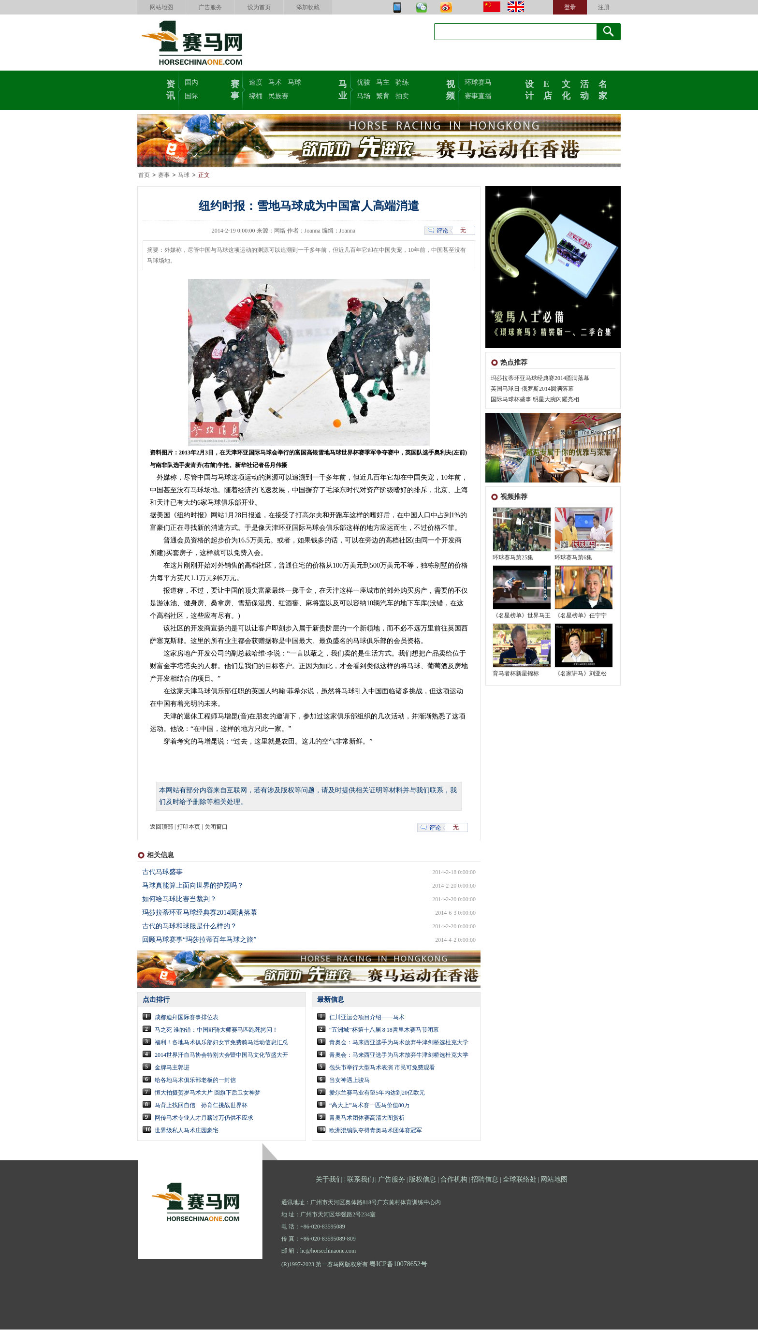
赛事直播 (478, 96)
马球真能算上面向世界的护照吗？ (193, 886)
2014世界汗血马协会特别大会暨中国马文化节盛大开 (221, 1055)
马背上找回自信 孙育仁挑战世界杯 (201, 1105)
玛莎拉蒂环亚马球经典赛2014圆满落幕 (540, 378)
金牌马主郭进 (172, 1068)
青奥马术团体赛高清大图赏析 (367, 1118)
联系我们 (360, 1180)
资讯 (170, 89)
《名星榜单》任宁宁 (580, 616)
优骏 (363, 82)
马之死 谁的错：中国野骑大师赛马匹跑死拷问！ (216, 1030)
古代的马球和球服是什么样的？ (189, 926)
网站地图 (161, 7)
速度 (255, 82)
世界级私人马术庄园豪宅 (187, 1130)
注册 (604, 7)
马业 (342, 89)
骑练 (402, 82)
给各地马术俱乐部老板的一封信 (195, 1080)
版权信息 (422, 1180)
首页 (144, 175)
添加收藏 (308, 7)
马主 (383, 82)
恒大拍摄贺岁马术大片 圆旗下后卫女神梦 (208, 1093)
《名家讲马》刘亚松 (580, 674)
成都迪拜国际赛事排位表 (187, 1017)
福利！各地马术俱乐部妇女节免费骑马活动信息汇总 (221, 1042)
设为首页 (259, 7)
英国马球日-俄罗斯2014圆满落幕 (532, 389)
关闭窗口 (216, 827)
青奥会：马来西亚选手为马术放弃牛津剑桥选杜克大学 (398, 1042)
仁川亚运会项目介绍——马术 (367, 1017)
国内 (191, 82)
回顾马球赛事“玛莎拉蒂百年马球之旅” (199, 940)
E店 (547, 89)
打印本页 (188, 827)
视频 (450, 89)
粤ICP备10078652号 (398, 1264)
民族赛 (278, 96)
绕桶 (255, 96)
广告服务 (210, 7)
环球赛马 (478, 82)
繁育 (383, 96)
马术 (275, 82)
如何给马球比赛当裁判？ (179, 899)
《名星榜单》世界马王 (522, 616)
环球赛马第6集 (573, 558)
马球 (294, 82)
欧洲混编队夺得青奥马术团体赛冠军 (375, 1130)
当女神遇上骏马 (349, 1080)
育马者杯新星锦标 (516, 674)
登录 (570, 7)
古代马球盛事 (162, 872)
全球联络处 (520, 1180)
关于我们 (329, 1180)
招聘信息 (484, 1180)
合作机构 (453, 1180)
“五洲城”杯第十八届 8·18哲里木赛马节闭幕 (384, 1030)
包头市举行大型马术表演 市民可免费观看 (382, 1068)
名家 (602, 89)
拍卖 (402, 96)
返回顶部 (161, 827)
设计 (529, 89)
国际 (191, 96)
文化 (566, 89)
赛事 (235, 89)
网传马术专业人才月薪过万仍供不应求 (204, 1118)
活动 (584, 89)
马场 (363, 96)
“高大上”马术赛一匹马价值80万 (369, 1105)
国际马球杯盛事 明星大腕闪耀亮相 (535, 399)
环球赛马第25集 (513, 558)
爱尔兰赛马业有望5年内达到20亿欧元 (377, 1093)
